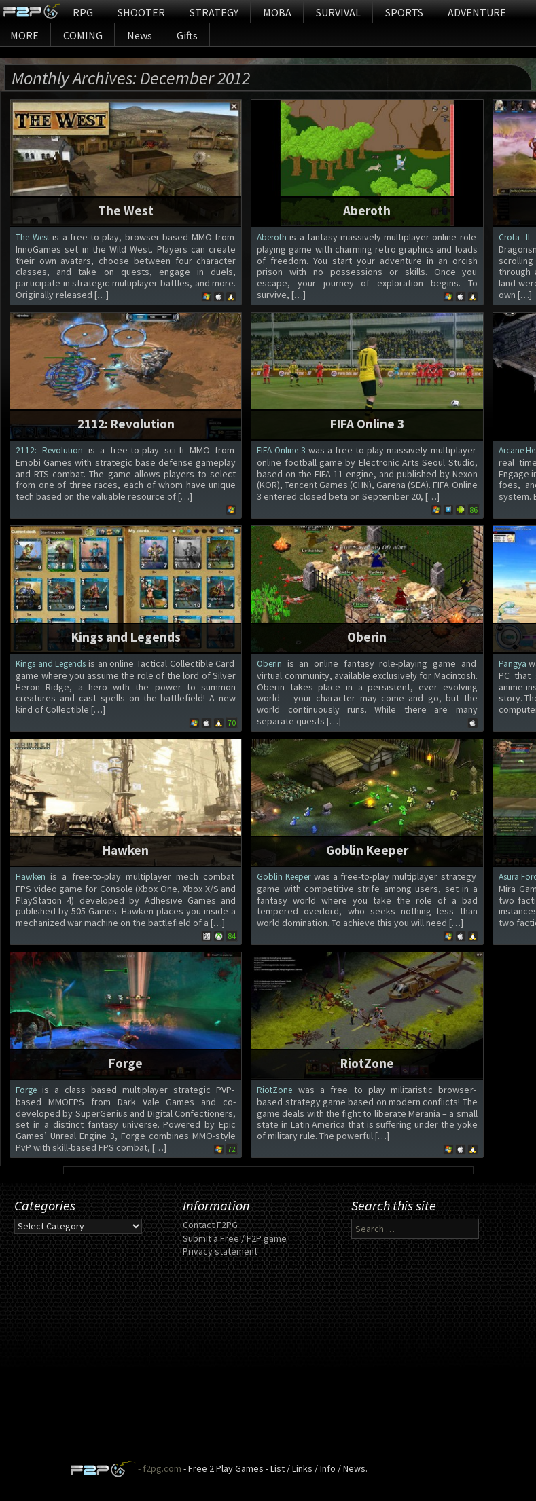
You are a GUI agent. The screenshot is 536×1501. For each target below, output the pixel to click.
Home (31, 11)
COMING (83, 35)
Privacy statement (220, 1251)
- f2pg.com (158, 1468)
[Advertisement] (268, 1365)
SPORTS (404, 12)
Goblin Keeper (367, 850)
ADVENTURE (477, 12)
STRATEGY (214, 12)
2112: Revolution (126, 423)
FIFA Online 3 (367, 423)
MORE (24, 35)
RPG (83, 12)
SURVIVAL (338, 12)
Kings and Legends (126, 637)
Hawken (126, 850)
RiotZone (367, 1063)
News (139, 35)
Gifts (187, 35)
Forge (126, 1063)
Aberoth (367, 210)
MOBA (277, 12)
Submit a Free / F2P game (235, 1238)
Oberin (367, 637)
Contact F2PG (210, 1225)
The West (126, 210)
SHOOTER (141, 12)
